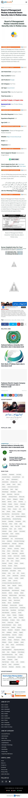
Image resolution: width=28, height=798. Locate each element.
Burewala (21, 501)
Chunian (15, 509)
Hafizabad (4, 531)
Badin (11, 489)
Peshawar (21, 617)
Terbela (3, 659)
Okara (3, 615)
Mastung (16, 592)
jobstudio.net (20, 249)
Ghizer (10, 523)
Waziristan (18, 666)
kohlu (9, 573)
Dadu (3, 511)
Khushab (4, 565)
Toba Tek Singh (5, 661)
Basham (9, 499)
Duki (13, 516)
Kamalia (9, 555)
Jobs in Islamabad (5, 709)
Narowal (21, 605)
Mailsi (9, 585)
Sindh (7, 644)
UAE (17, 661)
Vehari (10, 664)
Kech (12, 560)
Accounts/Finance (16, 477)
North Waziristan (5, 612)
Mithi (22, 597)
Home (2, 7)
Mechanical (4, 595)
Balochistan (9, 494)
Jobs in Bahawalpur (5, 724)
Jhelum (8, 551)
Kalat (8, 553)
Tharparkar (10, 659)
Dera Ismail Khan (15, 514)
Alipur (3, 484)
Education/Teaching (6, 518)
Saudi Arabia (11, 637)
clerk (24, 509)
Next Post (24, 390)
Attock (19, 484)
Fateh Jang (4, 523)
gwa (15, 528)
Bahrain (19, 491)
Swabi (3, 652)
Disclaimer (3, 767)
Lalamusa (23, 575)
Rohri (3, 632)
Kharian (21, 563)
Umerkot (22, 661)
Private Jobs (10, 622)
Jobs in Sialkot (4, 715)
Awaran (3, 486)
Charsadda (22, 504)
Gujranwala (4, 528)
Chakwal (10, 504)
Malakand (4, 588)
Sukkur (12, 647)
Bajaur (3, 494)
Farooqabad (18, 521)
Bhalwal (4, 501)
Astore (14, 484)
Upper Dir (4, 664)
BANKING (4, 496)
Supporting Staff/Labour (19, 649)
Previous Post (5, 390)
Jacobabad (4, 546)
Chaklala (4, 504)
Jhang (3, 551)
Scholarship (18, 637)
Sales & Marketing (6, 634)
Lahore (8, 575)
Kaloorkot (22, 553)
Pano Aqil (4, 617)
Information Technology (19, 541)
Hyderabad (9, 541)
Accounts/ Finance (6, 477)
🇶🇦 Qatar (13, 790)
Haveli (11, 533)
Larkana (10, 578)
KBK (8, 560)
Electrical (4, 521)
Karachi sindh (11, 558)
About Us (3, 763)
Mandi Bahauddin (6, 590)
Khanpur (10, 563)
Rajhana (4, 629)
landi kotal (4, 578)
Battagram (15, 499)
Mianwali (4, 597)
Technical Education (11, 657)
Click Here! (21, 164)
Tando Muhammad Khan (7, 654)
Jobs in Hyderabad (5, 718)
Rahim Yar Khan (5, 627)
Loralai (9, 580)
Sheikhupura (16, 639)
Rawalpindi (17, 629)
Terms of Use (4, 769)
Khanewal (4, 563)
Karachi (3, 558)
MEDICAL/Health (13, 595)
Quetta (19, 624)
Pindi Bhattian (5, 620)
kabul (22, 551)
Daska (13, 511)
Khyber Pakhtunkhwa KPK (19, 568)
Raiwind (13, 627)
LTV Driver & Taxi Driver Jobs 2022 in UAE (11, 583)
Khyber (15, 565)
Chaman (16, 504)
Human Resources (19, 538)
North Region (21, 610)
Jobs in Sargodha (5, 722)
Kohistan (4, 573)
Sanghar (20, 634)
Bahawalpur (13, 491)
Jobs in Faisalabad (5, 711)
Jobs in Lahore (4, 704)
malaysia (17, 588)
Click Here (20, 251)
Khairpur (17, 560)
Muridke (4, 602)
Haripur (15, 531)
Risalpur (24, 629)
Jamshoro (10, 548)
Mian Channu (22, 595)
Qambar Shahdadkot (6, 624)
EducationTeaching (17, 518)
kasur (3, 560)
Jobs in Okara (4, 720)
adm (3, 479)
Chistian (4, 509)
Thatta (16, 659)
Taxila (3, 657)
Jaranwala (16, 548)
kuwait (3, 575)
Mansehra (4, 592)
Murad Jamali (17, 600)
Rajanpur (19, 627)
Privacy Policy (4, 771)
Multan (18, 319)
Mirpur (9, 597)
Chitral (9, 509)
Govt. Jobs (14, 319)
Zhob (24, 666)
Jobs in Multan (4, 713)
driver (3, 516)
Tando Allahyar (21, 652)
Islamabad (21, 543)
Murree (9, 602)
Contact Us (3, 765)
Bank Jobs (17, 494)
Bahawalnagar (5, 491)
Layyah (21, 578)
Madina (3, 585)
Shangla (10, 639)
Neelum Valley (5, 610)
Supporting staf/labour (7, 649)
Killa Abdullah (5, 570)
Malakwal (11, 588)
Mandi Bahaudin (15, 590)
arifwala (8, 484)
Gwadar (20, 528)
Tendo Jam (20, 657)
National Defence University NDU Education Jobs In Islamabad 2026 (12, 346)
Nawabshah (22, 607)
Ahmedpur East (14, 481)
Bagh (16, 489)
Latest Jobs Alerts (5, 774)
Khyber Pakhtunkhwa (6, 568)
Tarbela (21, 654)
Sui (3, 647)
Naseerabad (4, 607)
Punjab (12, 80)
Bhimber (9, 501)
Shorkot (10, 642)
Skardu (12, 644)
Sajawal (21, 632)
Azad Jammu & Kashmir (13, 486)
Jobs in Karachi (4, 707)
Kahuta (3, 553)
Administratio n (14, 479)
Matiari (21, 592)
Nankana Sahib (13, 605)
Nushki (19, 612)
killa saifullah (13, 570)
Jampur (3, 548)
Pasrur (10, 617)
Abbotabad (4, 474)
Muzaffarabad (16, 602)
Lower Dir (15, 580)
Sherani (23, 639)
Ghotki (15, 523)
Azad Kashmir (5, 489)
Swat (8, 652)
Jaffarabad (18, 546)
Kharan (16, 563)
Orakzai (8, 615)
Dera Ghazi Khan (6, 514)
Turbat (12, 661)
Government (11, 88)
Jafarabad (11, 546)
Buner (15, 501)
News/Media (13, 610)
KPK (18, 573)
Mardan (10, 592)
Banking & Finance (13, 496)
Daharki (8, 511)
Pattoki (15, 617)
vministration (16, 664)
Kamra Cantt (16, 555)
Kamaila (4, 555)
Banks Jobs (21, 496)
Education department (20, 516)
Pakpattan (21, 615)
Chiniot (16, 506)
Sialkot (22, 642)
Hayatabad (4, 536)
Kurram (22, 573)
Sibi (3, 644)
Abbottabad (11, 474)
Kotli (14, 573)
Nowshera (14, 612)
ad (22, 477)
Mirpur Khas (15, 597)
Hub (12, 538)
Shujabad (16, 642)
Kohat (19, 570)
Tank (16, 654)
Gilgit (21, 523)
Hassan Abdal (5, 533)
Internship (14, 543)
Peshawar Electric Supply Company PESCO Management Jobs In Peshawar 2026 (13, 385)
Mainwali (14, 585)
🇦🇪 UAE (8, 790)
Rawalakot (10, 629)
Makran (20, 585)
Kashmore (23, 558)
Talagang (13, 652)
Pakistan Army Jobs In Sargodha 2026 (17, 451)
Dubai (8, 516)
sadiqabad (9, 632)
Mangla (22, 590)
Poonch (3, 622)
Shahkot (4, 639)
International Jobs (6, 543)
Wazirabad (11, 666)
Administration (8, 7)
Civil (20, 509)
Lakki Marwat (15, 575)
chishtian (22, 506)
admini (7, 479)
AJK (20, 481)
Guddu (23, 526)
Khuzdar (10, 565)
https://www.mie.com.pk (14, 136)
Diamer (23, 514)
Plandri (23, 620)
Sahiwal (15, 632)
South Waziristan (20, 644)
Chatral (3, 506)
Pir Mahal (12, 620)
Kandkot (23, 555)
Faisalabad (10, 521)
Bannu (3, 499)
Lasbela (16, 578)
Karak (17, 558)
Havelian (17, 533)
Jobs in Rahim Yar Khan (6, 727)
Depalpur (19, 511)
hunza (3, 541)
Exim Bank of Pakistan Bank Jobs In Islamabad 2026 (13, 365)
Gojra (12, 526)
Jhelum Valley (15, 551)
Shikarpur (4, 642)
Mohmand (4, 600)
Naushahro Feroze (14, 607)
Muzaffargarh (5, 605)
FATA (24, 521)
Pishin (18, 620)
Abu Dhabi (18, 474)
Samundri (14, 634)
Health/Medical (5, 538)
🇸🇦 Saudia (19, 790)
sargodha (4, 637)
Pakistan (14, 615)
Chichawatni (10, 506)
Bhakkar (21, 499)
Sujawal (7, 647)
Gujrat (10, 528)
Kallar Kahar (14, 553)
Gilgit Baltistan (5, 526)
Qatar (14, 624)
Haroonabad (22, 531)
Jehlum (22, 548)
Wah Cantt (4, 666)
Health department (13, 536)
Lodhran (4, 580)
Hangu (10, 531)
